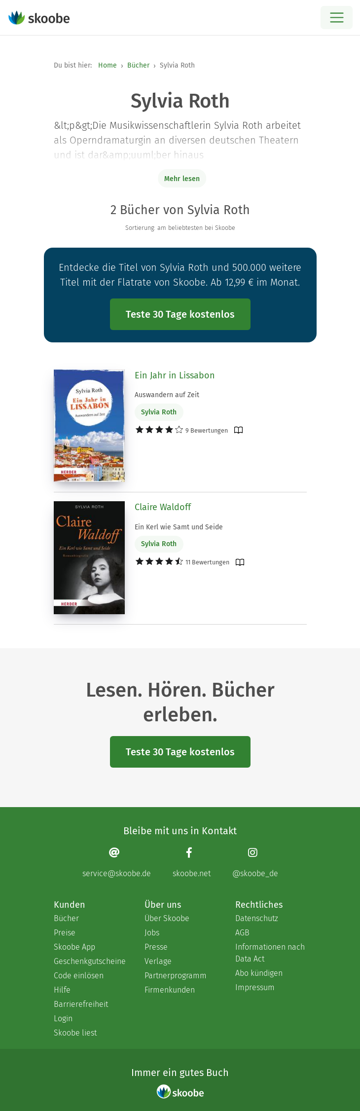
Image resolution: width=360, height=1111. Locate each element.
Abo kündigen (259, 973)
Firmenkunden (169, 990)
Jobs (151, 932)
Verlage (158, 961)
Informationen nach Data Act (270, 952)
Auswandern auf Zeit (167, 395)
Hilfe (62, 990)
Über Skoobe (166, 918)
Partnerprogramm (175, 975)
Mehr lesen (182, 179)
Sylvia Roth (159, 412)
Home (107, 65)
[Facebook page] (191, 862)
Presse (156, 947)
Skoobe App (74, 947)
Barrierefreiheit (81, 1004)
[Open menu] (337, 17)
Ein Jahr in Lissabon (175, 375)
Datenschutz (256, 918)
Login (63, 1018)
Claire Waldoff (163, 507)
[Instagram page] (255, 862)
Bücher (138, 65)
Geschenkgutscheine (89, 961)
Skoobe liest (75, 1032)
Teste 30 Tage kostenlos (180, 314)
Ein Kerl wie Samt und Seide (179, 527)
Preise (64, 932)
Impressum (255, 987)
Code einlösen (79, 975)
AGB (242, 932)
